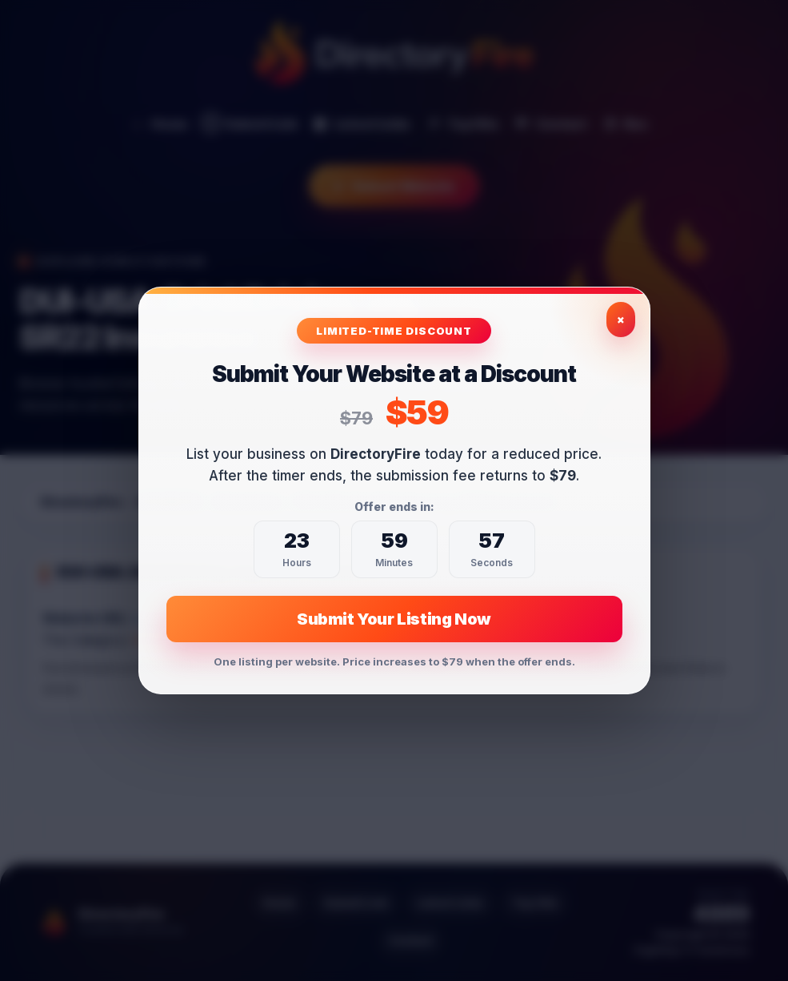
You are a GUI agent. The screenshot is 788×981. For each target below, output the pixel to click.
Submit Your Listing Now (394, 619)
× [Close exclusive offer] (621, 319)
